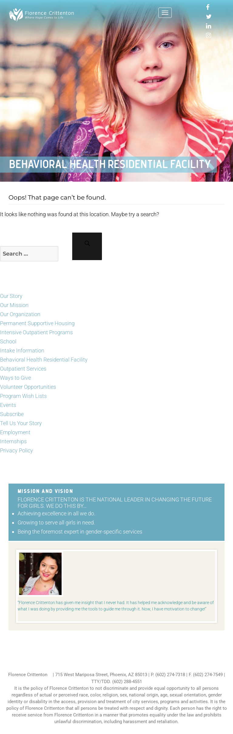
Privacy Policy (16, 450)
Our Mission (14, 305)
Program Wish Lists (23, 396)
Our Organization (20, 314)
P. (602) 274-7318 (168, 674)
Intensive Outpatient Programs (36, 332)
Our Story (11, 296)
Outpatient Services (23, 368)
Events (8, 405)
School (8, 341)
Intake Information (22, 350)
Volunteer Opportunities (28, 387)
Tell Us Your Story (21, 423)
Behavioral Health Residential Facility (44, 359)
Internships (13, 441)
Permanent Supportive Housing (37, 323)
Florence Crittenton (27, 674)
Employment (15, 432)
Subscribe (12, 414)
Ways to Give (15, 378)
